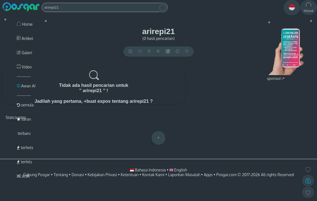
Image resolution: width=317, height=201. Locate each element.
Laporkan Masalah (184, 174)
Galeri (24, 52)
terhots (25, 147)
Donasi (78, 174)
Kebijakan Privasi (102, 174)
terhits (24, 161)
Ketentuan (129, 174)
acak (23, 176)
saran (24, 119)
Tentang (61, 174)
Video (24, 66)
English (178, 170)
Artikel (25, 38)
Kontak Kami (153, 174)
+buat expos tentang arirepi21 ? (118, 101)
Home (25, 24)
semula (25, 104)
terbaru (23, 133)
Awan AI (26, 85)
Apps (208, 174)
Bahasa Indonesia (148, 170)
